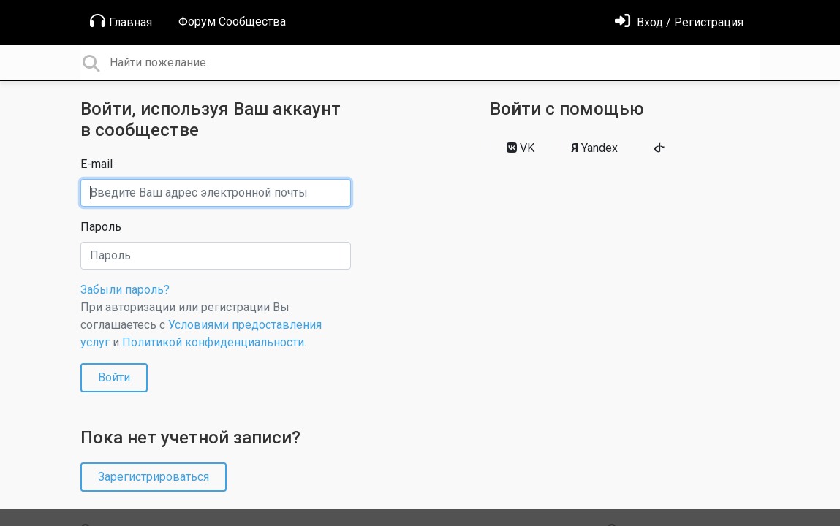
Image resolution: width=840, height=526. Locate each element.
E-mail (96, 164)
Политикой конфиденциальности (213, 342)
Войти (114, 377)
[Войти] (679, 22)
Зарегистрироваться (153, 477)
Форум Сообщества (232, 21)
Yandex (594, 148)
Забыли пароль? (125, 290)
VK (520, 148)
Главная (121, 21)
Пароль (100, 227)
